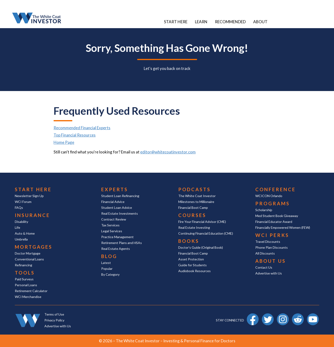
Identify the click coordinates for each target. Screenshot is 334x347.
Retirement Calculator (31, 291)
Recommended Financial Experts (82, 127)
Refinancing (23, 265)
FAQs (19, 208)
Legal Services (111, 231)
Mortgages (33, 247)
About (260, 21)
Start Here (175, 21)
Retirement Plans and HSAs (121, 243)
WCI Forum (23, 202)
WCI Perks (272, 235)
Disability (21, 222)
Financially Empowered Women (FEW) (282, 227)
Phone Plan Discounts (271, 247)
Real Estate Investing (194, 227)
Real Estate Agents (115, 249)
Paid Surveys (24, 279)
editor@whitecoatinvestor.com (168, 151)
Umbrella (21, 239)
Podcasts (194, 189)
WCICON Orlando (268, 196)
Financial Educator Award (273, 222)
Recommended (230, 21)
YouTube (313, 315)
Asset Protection (191, 259)
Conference (275, 189)
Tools (25, 272)
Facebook (252, 315)
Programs (272, 203)
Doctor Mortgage (27, 253)
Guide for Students (192, 265)
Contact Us (263, 267)
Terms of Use (54, 314)
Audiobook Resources (194, 271)
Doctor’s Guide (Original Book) (200, 247)
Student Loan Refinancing (120, 196)
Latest (106, 263)
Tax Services (110, 225)
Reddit (298, 315)
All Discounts (265, 253)
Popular (107, 269)
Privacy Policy (54, 320)
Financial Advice (112, 202)
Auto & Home (25, 233)
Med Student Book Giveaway (276, 216)
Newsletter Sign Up (29, 196)
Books (188, 241)
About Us (270, 261)
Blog (109, 256)
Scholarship (263, 210)
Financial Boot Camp (193, 208)
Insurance (32, 215)
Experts (114, 189)
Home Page (64, 142)
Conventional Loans (29, 259)
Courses (192, 215)
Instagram (282, 315)
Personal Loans (26, 285)
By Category (110, 274)
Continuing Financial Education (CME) (205, 233)
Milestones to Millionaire (196, 202)
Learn (201, 21)
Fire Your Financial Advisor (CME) (202, 222)
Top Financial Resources (75, 135)
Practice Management (117, 237)
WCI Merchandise (28, 297)
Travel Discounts (267, 242)
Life (17, 227)
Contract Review (113, 219)
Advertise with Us (268, 273)
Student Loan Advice (116, 208)
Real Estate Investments (119, 213)
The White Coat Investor (197, 196)
